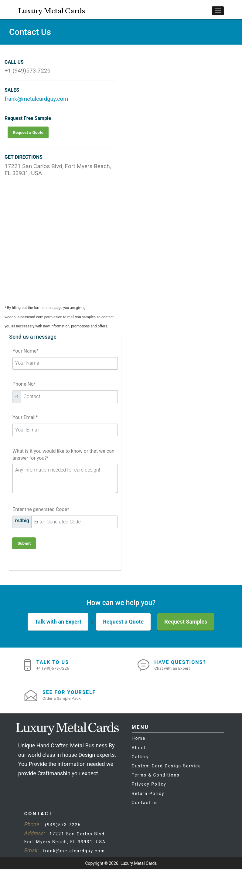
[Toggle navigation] (218, 13)
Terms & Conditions (156, 778)
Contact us (145, 806)
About (139, 751)
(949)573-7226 (63, 828)
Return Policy (148, 796)
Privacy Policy (149, 787)
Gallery (140, 760)
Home (139, 741)
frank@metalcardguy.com (37, 101)
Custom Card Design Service (166, 769)
